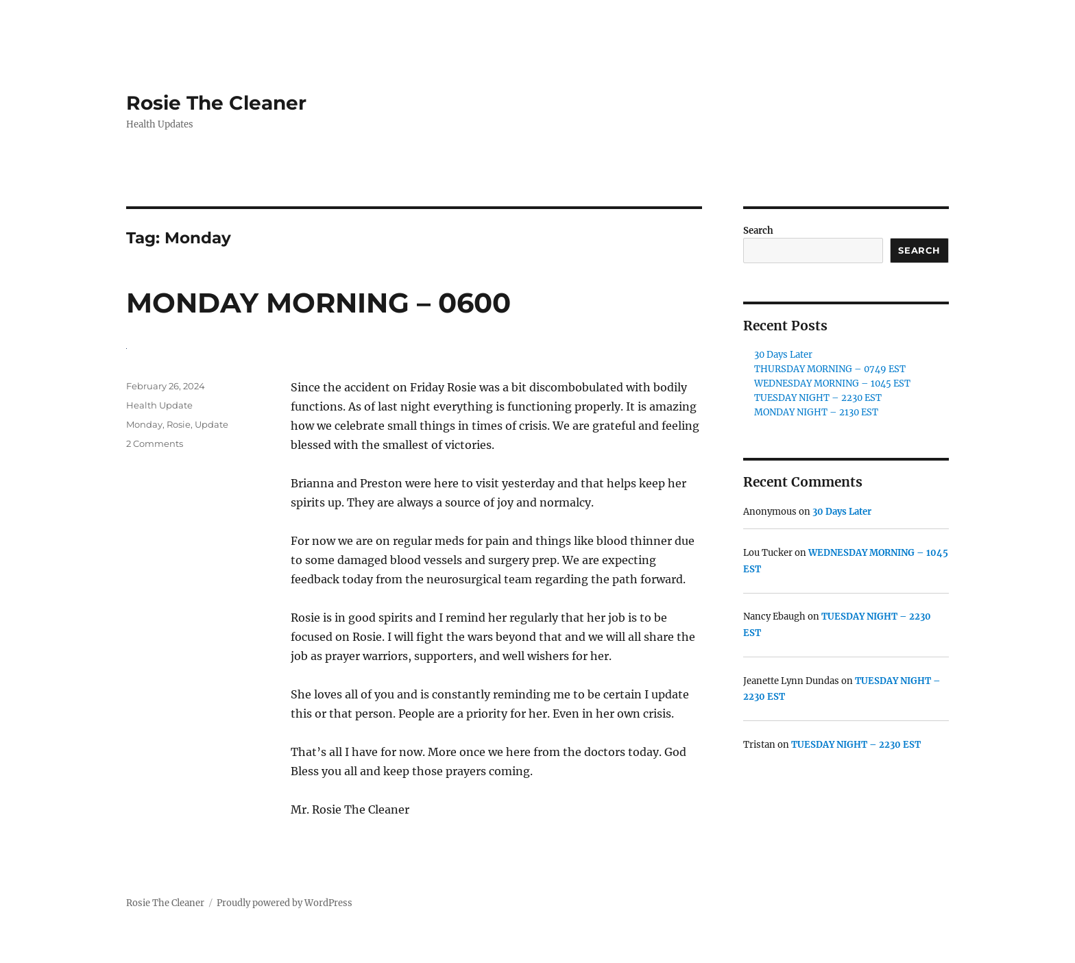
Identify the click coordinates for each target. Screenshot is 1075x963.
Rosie (179, 424)
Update (211, 424)
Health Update (159, 405)
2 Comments (154, 443)
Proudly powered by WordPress (284, 903)
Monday (144, 424)
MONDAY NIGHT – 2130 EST (816, 412)
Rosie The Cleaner (216, 102)
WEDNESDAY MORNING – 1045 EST (832, 383)
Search (758, 230)
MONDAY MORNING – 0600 (318, 302)
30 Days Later (783, 355)
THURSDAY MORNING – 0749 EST (830, 369)
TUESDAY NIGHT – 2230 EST (818, 398)
